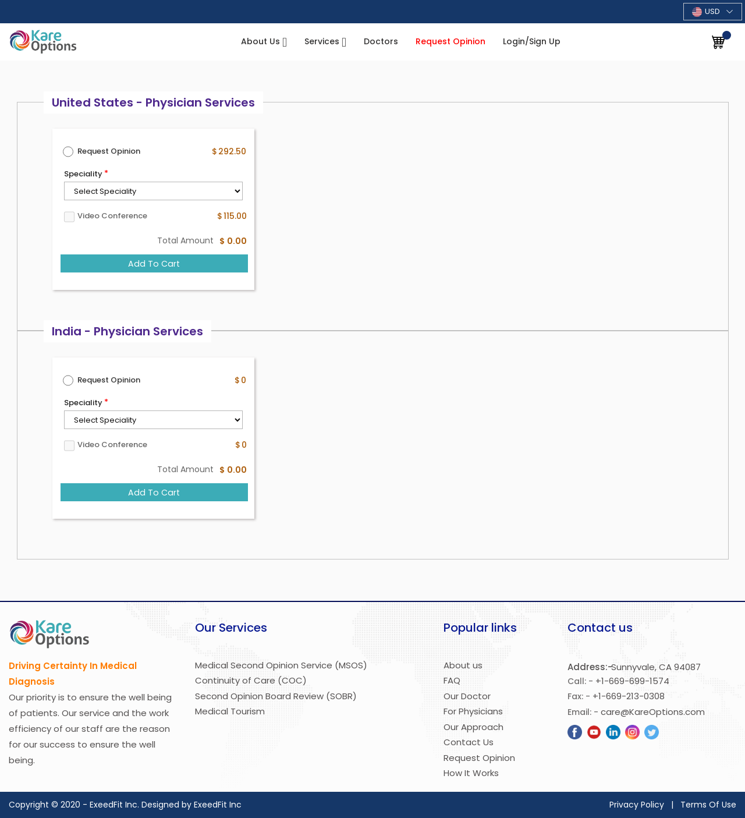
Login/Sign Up (531, 41)
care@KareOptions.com (653, 712)
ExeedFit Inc (218, 804)
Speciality (83, 173)
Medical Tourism (230, 711)
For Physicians (473, 711)
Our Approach (473, 727)
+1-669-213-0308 (629, 696)
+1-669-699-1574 (632, 681)
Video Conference (112, 215)
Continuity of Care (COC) (251, 680)
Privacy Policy (636, 804)
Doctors (381, 41)
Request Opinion (450, 41)
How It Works (471, 773)
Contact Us (469, 742)
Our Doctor (467, 696)
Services (323, 41)
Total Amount (185, 240)
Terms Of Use (708, 804)
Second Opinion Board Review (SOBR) (276, 696)
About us (463, 665)
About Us (261, 41)
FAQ (452, 680)
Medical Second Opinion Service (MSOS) (281, 665)
